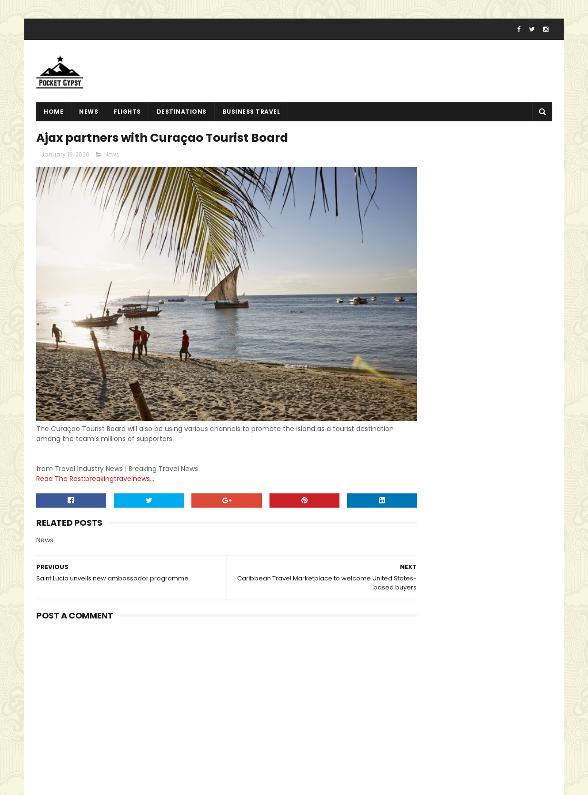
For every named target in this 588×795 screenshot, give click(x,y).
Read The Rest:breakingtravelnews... (95, 460)
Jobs (394, 744)
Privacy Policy (409, 710)
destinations (182, 117)
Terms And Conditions (423, 699)
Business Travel (251, 117)
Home (53, 117)
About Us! (402, 755)
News (88, 117)
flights (127, 117)
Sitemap (401, 733)
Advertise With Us (415, 721)
